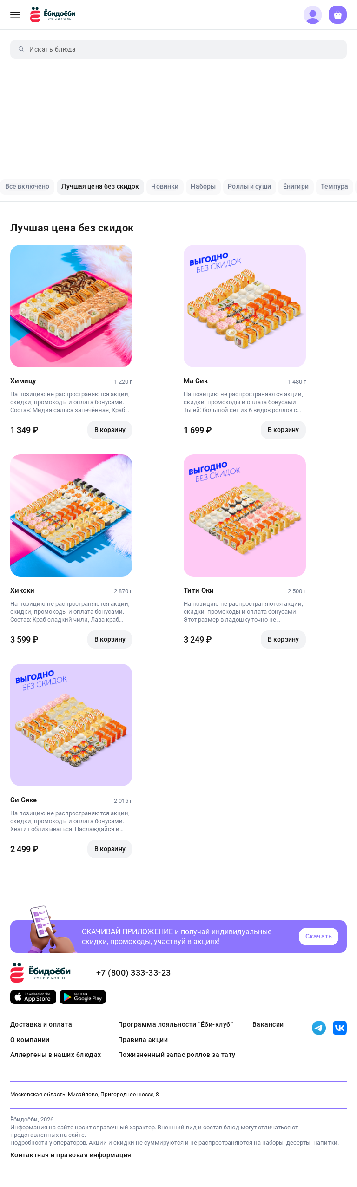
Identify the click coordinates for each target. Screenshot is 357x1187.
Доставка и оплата (41, 1024)
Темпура (334, 186)
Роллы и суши (249, 186)
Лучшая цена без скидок (100, 186)
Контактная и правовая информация (71, 1155)
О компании (30, 1039)
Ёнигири (296, 186)
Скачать (318, 936)
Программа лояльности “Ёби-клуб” (175, 1024)
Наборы (203, 186)
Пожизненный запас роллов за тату (177, 1054)
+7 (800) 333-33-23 (133, 972)
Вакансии (268, 1024)
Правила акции (143, 1039)
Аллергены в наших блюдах (55, 1054)
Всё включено (27, 186)
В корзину (110, 429)
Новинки (164, 186)
